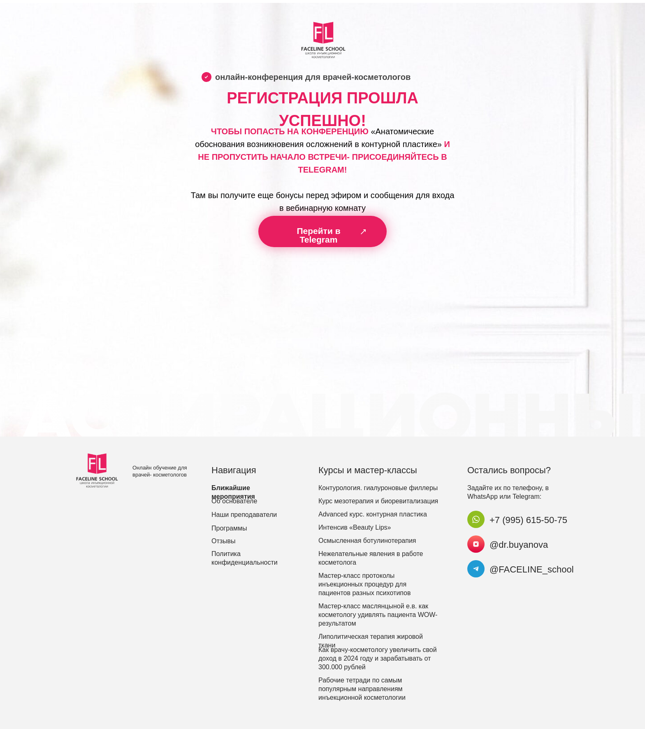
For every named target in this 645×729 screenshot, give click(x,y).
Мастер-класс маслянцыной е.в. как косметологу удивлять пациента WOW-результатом (377, 615)
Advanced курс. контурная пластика (372, 514)
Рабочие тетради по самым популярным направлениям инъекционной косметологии (362, 689)
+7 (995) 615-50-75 (528, 520)
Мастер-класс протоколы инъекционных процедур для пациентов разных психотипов (364, 584)
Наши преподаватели (244, 514)
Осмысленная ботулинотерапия (367, 540)
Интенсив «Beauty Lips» (354, 527)
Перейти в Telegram (318, 235)
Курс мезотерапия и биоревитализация (378, 501)
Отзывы (223, 540)
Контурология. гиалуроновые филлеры (378, 487)
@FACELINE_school (532, 569)
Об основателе (234, 501)
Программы (229, 528)
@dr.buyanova (519, 545)
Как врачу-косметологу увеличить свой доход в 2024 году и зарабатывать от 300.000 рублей (377, 658)
